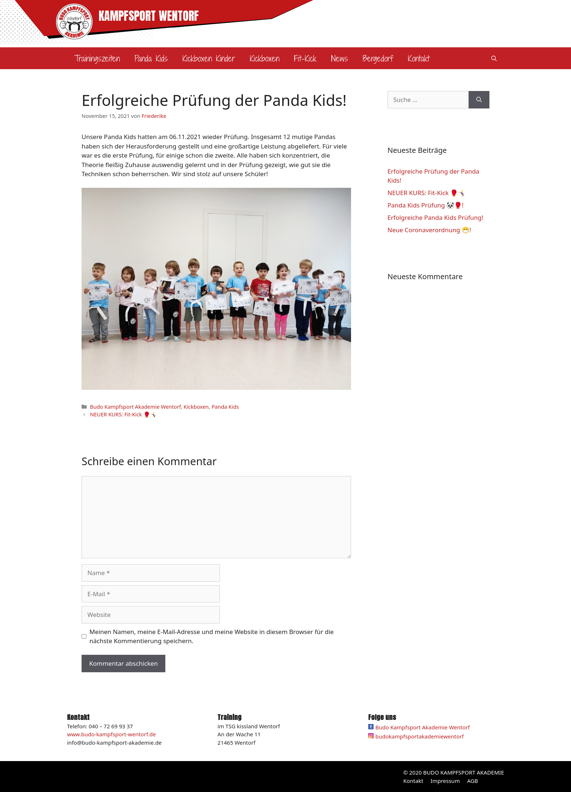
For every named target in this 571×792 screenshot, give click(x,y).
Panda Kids (151, 58)
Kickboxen (264, 58)
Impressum (445, 780)
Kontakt (418, 58)
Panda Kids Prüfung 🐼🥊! (425, 205)
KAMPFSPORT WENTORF (149, 16)
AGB (472, 780)
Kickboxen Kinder (208, 58)
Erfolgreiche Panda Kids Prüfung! (435, 217)
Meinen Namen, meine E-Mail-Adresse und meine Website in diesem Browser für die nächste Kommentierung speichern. (212, 636)
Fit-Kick (305, 58)
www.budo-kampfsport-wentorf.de (111, 734)
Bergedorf (378, 58)
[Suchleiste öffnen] (494, 58)
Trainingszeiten (97, 58)
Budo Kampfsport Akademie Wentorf (135, 406)
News (339, 58)
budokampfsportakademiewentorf (419, 736)
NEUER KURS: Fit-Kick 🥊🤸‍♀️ (123, 414)
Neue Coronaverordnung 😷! (429, 230)
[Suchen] (479, 99)
